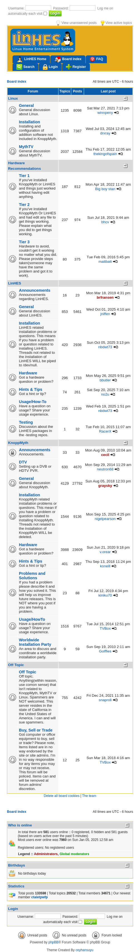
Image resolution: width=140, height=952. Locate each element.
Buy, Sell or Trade (36, 730)
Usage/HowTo (32, 619)
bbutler (105, 380)
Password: (61, 8)
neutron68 (105, 469)
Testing (26, 422)
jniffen (105, 314)
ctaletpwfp (39, 897)
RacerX (105, 431)
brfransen (105, 297)
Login (50, 67)
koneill (105, 566)
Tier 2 (24, 204)
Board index (67, 59)
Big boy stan (105, 189)
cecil (105, 455)
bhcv (105, 222)
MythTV (26, 146)
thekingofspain (105, 154)
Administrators (46, 854)
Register (76, 67)
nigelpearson (105, 519)
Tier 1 (24, 175)
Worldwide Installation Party (35, 642)
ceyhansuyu (85, 950)
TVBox (105, 628)
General (26, 105)
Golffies (105, 651)
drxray (105, 133)
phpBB (53, 942)
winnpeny (105, 113)
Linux (13, 98)
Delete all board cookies (61, 796)
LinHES (14, 283)
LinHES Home (31, 59)
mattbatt (105, 261)
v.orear (105, 552)
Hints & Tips (30, 389)
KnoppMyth (18, 443)
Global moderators (74, 854)
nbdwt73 (105, 347)
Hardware (28, 373)
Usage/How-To (32, 401)
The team (89, 796)
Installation (29, 122)
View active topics (116, 23)
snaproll (105, 700)
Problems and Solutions (32, 575)
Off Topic (16, 665)
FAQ (96, 59)
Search (25, 67)
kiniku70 (105, 595)
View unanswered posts (76, 23)
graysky (105, 486)
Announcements (34, 290)
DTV (23, 462)
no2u (105, 394)
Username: (16, 8)
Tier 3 (24, 242)
